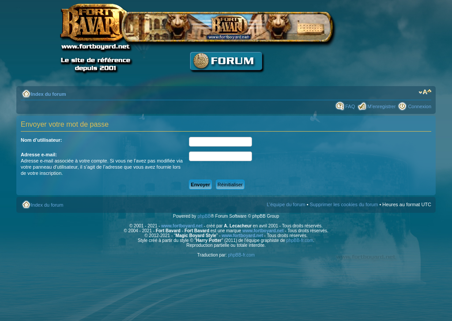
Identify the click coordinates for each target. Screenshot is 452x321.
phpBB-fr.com (299, 240)
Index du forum (48, 94)
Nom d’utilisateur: (41, 140)
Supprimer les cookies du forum (344, 204)
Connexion (419, 106)
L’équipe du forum (286, 204)
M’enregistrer (381, 106)
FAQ (350, 106)
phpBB (204, 216)
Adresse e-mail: (39, 154)
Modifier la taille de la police (424, 92)
